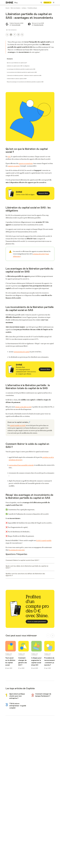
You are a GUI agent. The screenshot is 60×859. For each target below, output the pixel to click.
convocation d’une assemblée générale (21, 465)
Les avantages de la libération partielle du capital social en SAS (21, 69)
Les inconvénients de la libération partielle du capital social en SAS (22, 72)
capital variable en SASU (18, 425)
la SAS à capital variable (43, 540)
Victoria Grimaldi (16, 25)
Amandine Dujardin (38, 25)
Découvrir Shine (43, 193)
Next (57, 656)
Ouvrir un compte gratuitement (37, 621)
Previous (3, 656)
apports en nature (14, 166)
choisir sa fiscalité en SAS (23, 407)
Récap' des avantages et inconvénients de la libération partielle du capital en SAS (25, 81)
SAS (9, 156)
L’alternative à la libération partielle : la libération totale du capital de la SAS (24, 75)
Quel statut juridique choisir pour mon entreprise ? (17, 696)
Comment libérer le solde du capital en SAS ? (17, 78)
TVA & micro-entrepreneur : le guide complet (17, 706)
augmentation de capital (21, 352)
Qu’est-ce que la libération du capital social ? (17, 62)
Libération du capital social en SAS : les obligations (18, 65)
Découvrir (47, 2)
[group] (10, 642)
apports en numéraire (26, 163)
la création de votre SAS (16, 550)
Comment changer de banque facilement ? (43, 695)
